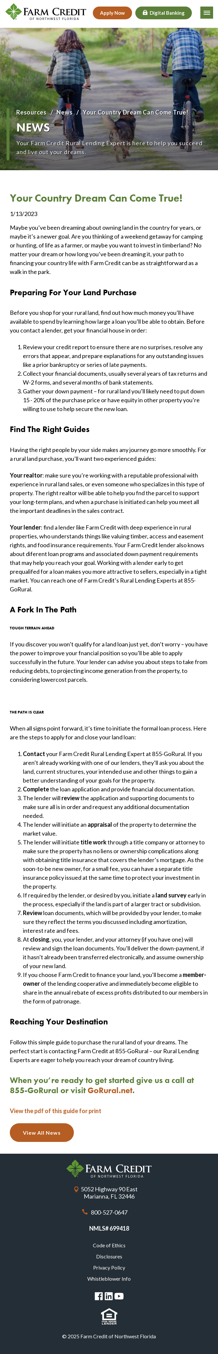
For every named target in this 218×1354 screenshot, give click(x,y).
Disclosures (109, 1256)
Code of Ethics (109, 1245)
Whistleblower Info (109, 1278)
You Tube (119, 1296)
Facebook (99, 1296)
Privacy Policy (109, 1267)
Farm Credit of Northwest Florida (109, 1169)
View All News (42, 1132)
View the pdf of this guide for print (55, 1110)
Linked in (109, 1296)
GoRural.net (110, 1090)
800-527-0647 (109, 1212)
